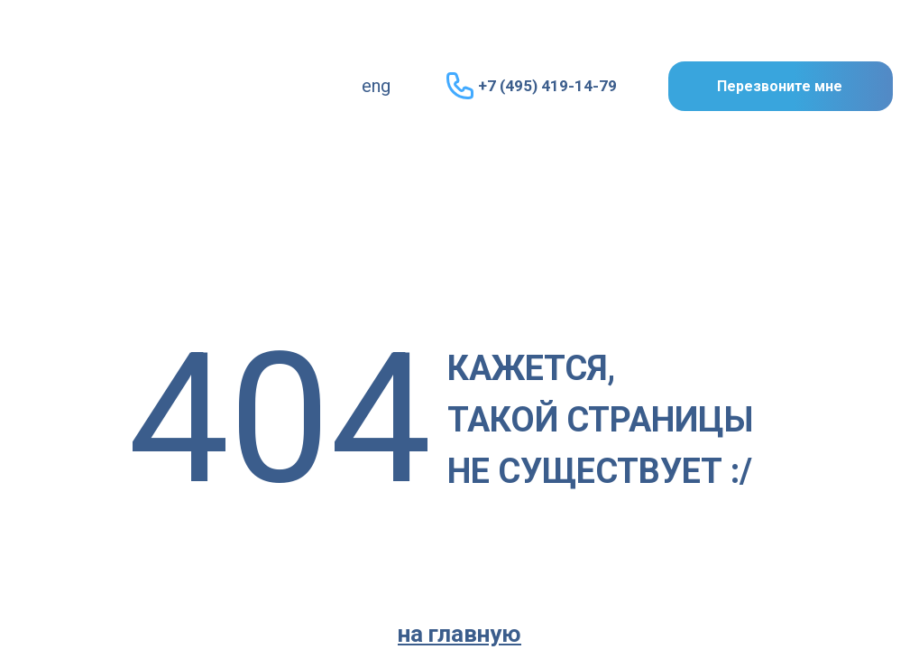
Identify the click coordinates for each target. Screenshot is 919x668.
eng (376, 86)
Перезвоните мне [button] (779, 86)
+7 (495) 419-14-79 (547, 86)
